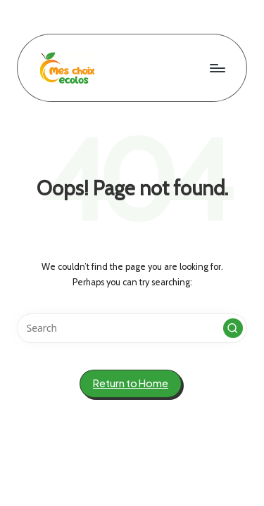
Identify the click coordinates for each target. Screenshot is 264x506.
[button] (233, 328)
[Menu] (217, 68)
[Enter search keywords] (132, 328)
